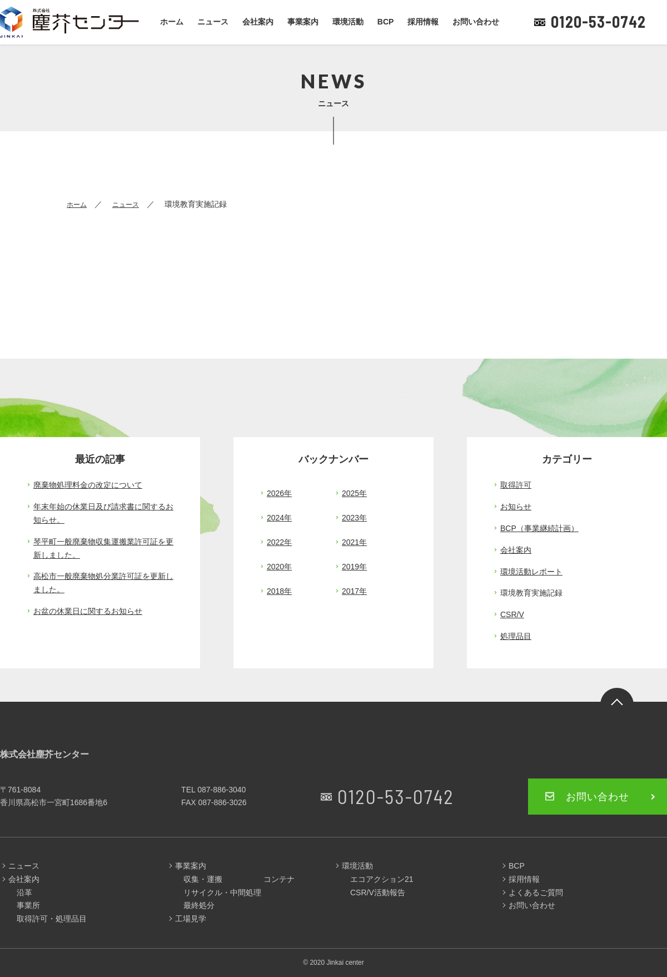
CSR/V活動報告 (377, 892)
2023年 (354, 517)
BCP (385, 21)
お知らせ (515, 506)
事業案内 (302, 21)
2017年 (354, 591)
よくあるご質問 (536, 892)
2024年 (279, 517)
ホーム (171, 21)
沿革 (24, 892)
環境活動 (348, 21)
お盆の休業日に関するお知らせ (87, 611)
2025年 (354, 493)
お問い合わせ (475, 21)
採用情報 (423, 21)
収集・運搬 (202, 879)
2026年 (279, 493)
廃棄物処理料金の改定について (87, 484)
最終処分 (199, 905)
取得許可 (515, 484)
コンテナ (279, 879)
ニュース (212, 21)
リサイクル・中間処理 (222, 892)
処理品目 (515, 636)
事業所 (28, 905)
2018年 (279, 591)
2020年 (279, 566)
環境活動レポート (531, 571)
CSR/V (512, 614)
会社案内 (257, 21)
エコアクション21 (382, 879)
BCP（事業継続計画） (539, 528)
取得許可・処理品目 (52, 918)
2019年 (354, 566)
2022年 (279, 542)
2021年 (354, 542)
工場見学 (190, 918)
